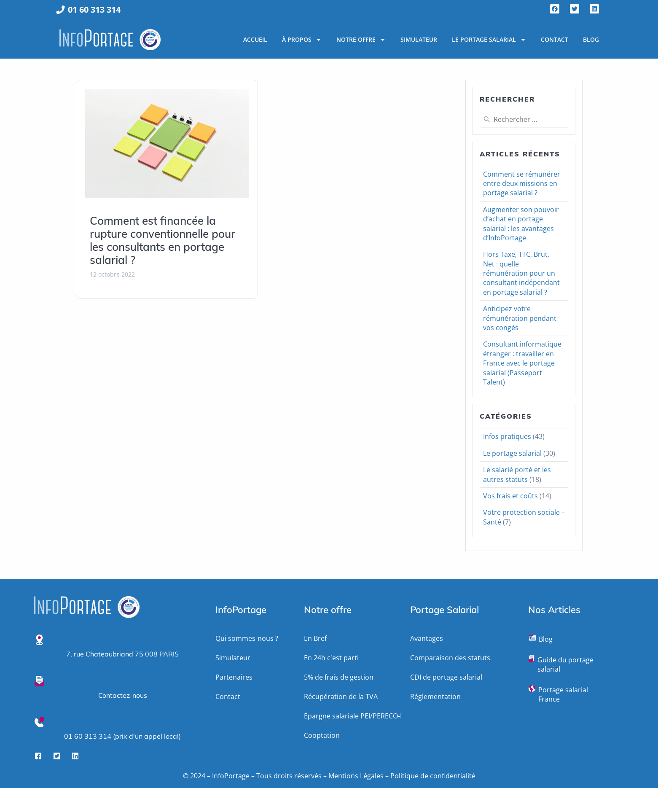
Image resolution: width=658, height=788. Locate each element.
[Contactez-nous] (39, 681)
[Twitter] (56, 755)
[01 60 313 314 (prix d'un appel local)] (39, 722)
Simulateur (418, 39)
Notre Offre (361, 39)
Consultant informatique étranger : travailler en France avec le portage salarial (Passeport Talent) (522, 363)
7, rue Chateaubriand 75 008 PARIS (122, 654)
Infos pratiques (507, 436)
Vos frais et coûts (510, 495)
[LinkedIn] (75, 755)
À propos (302, 39)
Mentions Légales (356, 775)
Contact (554, 39)
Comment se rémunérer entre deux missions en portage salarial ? (521, 183)
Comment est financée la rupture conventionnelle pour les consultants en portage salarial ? (162, 240)
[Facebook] (38, 755)
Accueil (255, 39)
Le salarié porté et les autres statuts (517, 474)
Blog (591, 39)
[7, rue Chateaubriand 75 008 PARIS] (39, 640)
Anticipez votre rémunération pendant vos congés (519, 318)
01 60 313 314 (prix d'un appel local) (122, 736)
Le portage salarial (489, 39)
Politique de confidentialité (432, 775)
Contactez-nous (122, 695)
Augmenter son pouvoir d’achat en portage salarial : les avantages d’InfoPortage (521, 223)
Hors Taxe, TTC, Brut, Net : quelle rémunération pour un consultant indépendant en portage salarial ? (521, 273)
